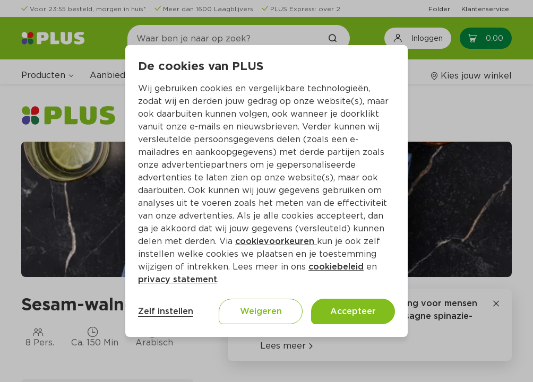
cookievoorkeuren (276, 241)
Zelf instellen (165, 311)
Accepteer (353, 311)
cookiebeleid (336, 267)
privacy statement (177, 279)
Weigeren (261, 311)
